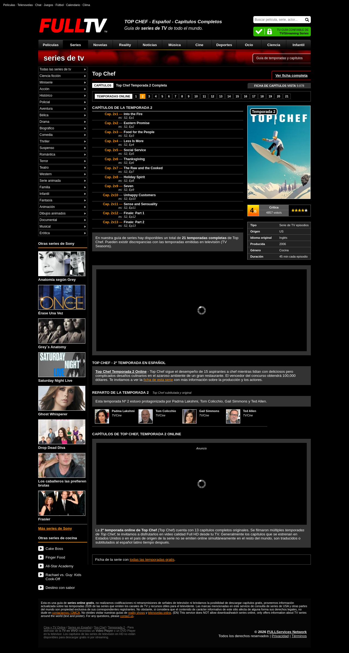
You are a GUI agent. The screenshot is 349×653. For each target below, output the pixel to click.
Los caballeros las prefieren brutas (62, 470)
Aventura (46, 109)
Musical (45, 226)
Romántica (47, 154)
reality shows (136, 612)
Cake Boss (54, 549)
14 (229, 96)
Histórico (46, 95)
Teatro (44, 167)
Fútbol (60, 5)
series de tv (64, 58)
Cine (199, 45)
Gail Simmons (209, 411)
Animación (47, 207)
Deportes (224, 45)
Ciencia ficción (50, 76)
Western (46, 174)
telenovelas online (159, 612)
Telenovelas (25, 5)
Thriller (45, 141)
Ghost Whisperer (61, 401)
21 (286, 96)
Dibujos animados (52, 213)
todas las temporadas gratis (152, 559)
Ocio (249, 45)
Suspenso (47, 148)
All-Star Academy (59, 566)
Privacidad (280, 636)
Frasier (61, 506)
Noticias (150, 45)
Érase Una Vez (61, 300)
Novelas (100, 45)
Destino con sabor (60, 588)
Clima (86, 5)
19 (270, 96)
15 (237, 96)
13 (220, 96)
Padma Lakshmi (123, 411)
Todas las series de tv (55, 69)
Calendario (73, 5)
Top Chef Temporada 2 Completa (141, 85)
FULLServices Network (287, 632)
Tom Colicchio (165, 411)
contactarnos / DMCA (66, 612)
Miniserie (46, 82)
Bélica (44, 115)
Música (175, 45)
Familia (45, 187)
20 (278, 96)
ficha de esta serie (158, 380)
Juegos (48, 5)
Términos (299, 636)
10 (196, 96)
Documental (48, 220)
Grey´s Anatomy (61, 333)
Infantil (299, 45)
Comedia (46, 135)
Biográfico (47, 128)
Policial (45, 102)
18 (262, 96)
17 (253, 96)
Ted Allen (249, 411)
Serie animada (50, 181)
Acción (44, 89)
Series (75, 45)
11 (204, 96)
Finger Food (55, 557)
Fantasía (46, 200)
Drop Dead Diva (61, 434)
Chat (38, 5)
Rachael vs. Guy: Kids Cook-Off (63, 577)
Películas (51, 45)
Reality (125, 45)
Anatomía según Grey (61, 266)
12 (212, 96)
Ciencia (273, 45)
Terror (44, 161)
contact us (127, 616)
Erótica (45, 233)
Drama (44, 122)
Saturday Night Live (61, 367)
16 (245, 96)
